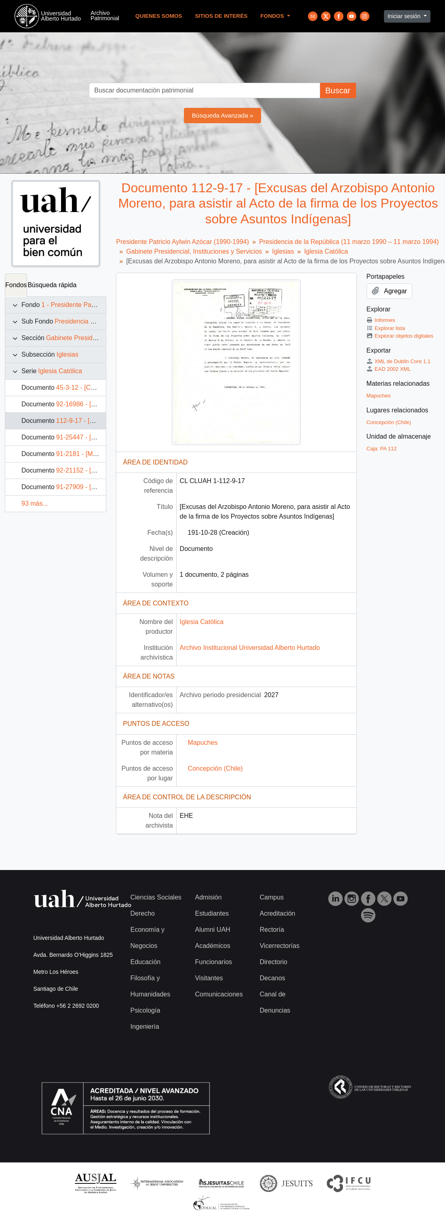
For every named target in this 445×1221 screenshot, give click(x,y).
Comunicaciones (219, 994)
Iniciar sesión (405, 16)
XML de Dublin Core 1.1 (399, 361)
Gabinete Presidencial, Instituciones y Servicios (194, 251)
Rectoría (271, 929)
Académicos (212, 945)
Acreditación (277, 913)
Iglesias (67, 354)
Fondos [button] (272, 16)
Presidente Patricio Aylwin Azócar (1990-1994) (182, 241)
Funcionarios (213, 961)
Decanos (272, 978)
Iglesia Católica (60, 371)
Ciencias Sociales (156, 897)
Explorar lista (386, 328)
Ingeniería (145, 1026)
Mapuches (203, 742)
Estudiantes (212, 913)
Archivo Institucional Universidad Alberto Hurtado (250, 647)
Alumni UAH (212, 929)
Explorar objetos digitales (400, 336)
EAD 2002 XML (389, 369)
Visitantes (209, 978)
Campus (271, 897)
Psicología (145, 1010)
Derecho (143, 913)
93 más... (34, 503)
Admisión (208, 897)
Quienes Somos (158, 16)
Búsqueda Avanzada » (222, 115)
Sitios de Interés (221, 16)
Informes (381, 320)
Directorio (273, 961)
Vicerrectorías (279, 945)
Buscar (337, 90)
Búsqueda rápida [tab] (51, 285)
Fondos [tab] (16, 285)
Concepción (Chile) (215, 768)
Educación (146, 961)
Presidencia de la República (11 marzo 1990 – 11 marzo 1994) (349, 241)
